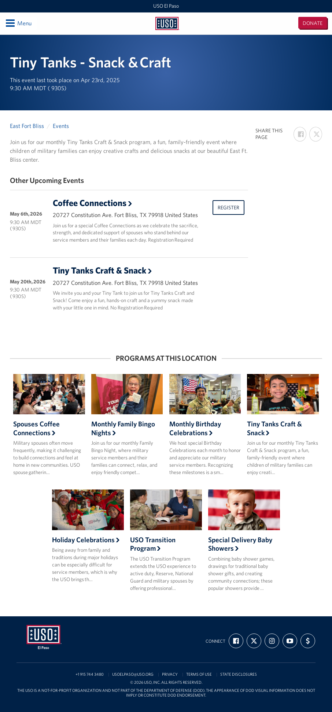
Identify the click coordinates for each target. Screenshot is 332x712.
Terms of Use (199, 674)
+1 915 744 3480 (89, 674)
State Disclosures (238, 674)
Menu (18, 23)
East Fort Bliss (27, 125)
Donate (312, 23)
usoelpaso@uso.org (133, 674)
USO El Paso (166, 6)
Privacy (170, 674)
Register (228, 207)
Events (61, 125)
